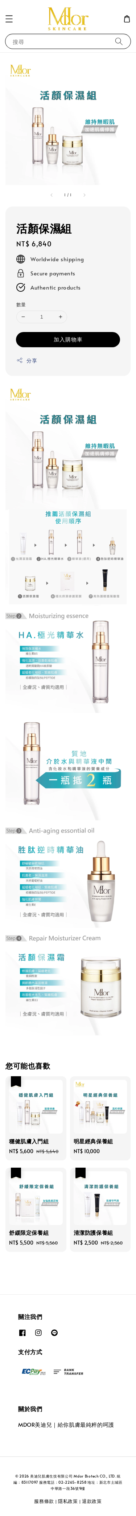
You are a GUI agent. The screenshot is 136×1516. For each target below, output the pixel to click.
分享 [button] (26, 360)
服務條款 (44, 1501)
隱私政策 (68, 1501)
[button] (9, 19)
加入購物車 (68, 339)
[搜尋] (119, 41)
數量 (21, 304)
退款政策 (92, 1501)
